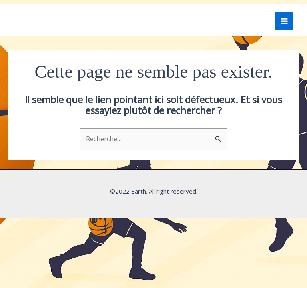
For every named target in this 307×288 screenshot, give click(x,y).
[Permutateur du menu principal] (284, 21)
